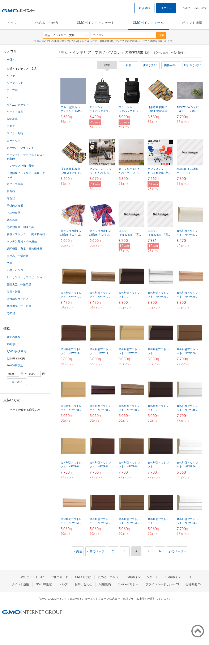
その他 (11, 313)
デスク (11, 126)
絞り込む (17, 381)
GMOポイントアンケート (96, 23)
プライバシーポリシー (162, 584)
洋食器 (11, 198)
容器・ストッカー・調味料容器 (26, 234)
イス (9, 97)
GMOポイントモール (148, 23)
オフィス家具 (15, 184)
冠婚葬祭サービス (18, 298)
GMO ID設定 (200, 8)
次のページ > (177, 551)
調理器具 (12, 220)
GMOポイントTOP (32, 577)
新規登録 (144, 8)
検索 (161, 35)
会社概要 (193, 584)
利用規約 (105, 584)
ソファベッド (15, 83)
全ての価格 (13, 337)
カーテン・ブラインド (20, 147)
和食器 (11, 191)
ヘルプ (186, 8)
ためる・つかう (47, 23)
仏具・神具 (13, 291)
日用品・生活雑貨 (18, 255)
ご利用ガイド (59, 577)
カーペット (13, 140)
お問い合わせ (83, 584)
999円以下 (13, 344)
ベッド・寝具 (15, 111)
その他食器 (13, 212)
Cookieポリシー (128, 584)
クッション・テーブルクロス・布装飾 (26, 156)
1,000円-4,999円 (16, 351)
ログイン (166, 8)
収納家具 (12, 119)
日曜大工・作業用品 (19, 284)
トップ (12, 23)
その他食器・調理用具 (20, 227)
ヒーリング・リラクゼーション (26, 277)
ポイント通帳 (192, 23)
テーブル (12, 90)
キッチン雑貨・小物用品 (22, 241)
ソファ (11, 75)
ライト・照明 (15, 133)
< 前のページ (95, 551)
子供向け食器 (15, 205)
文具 (9, 263)
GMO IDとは (83, 577)
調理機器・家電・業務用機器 (24, 248)
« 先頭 (78, 551)
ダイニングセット (18, 104)
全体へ (11, 59)
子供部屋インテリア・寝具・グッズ (26, 175)
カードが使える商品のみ (22, 410)
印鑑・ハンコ (15, 270)
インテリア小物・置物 (20, 165)
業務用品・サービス (19, 306)
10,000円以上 (15, 365)
